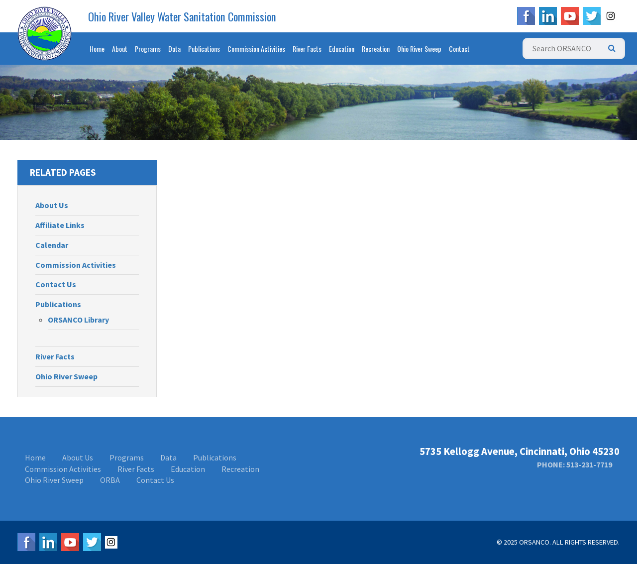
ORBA (110, 480)
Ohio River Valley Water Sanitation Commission (182, 16)
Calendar (51, 245)
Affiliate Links (60, 225)
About (119, 48)
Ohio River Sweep (419, 48)
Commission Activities (256, 48)
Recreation (376, 48)
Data (174, 48)
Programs (148, 48)
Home (97, 48)
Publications (204, 48)
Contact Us (55, 284)
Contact (459, 48)
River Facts (307, 48)
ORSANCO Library (78, 320)
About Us (51, 205)
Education (341, 48)
